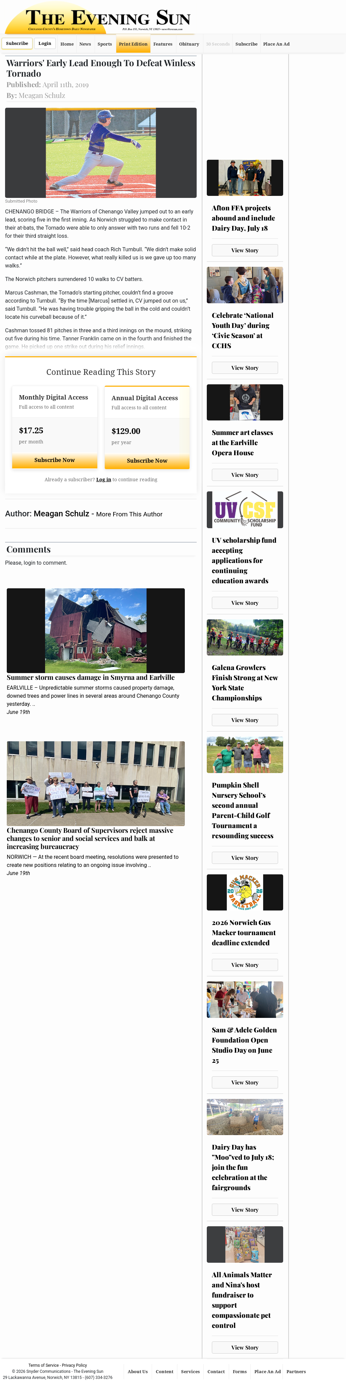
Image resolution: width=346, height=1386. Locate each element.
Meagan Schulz (63, 513)
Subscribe (17, 43)
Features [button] (162, 44)
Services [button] (191, 1371)
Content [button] (165, 1371)
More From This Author (129, 514)
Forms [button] (240, 1371)
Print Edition (133, 44)
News (85, 44)
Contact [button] (216, 1371)
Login (45, 43)
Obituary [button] (189, 44)
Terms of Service (43, 1365)
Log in (103, 479)
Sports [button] (105, 44)
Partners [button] (297, 1371)
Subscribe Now (54, 460)
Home (67, 44)
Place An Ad (276, 44)
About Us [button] (138, 1371)
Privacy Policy (74, 1365)
